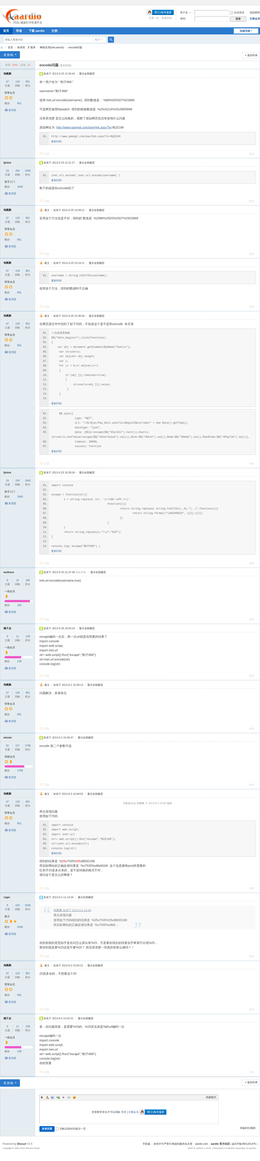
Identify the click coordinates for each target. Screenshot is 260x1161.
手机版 (146, 1143)
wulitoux (8, 572)
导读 (19, 31)
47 (7, 81)
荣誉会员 (10, 92)
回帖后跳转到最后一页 (71, 1128)
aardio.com (201, 1143)
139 (28, 636)
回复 (46, 153)
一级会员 (10, 591)
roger (6, 897)
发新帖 (8, 55)
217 (17, 745)
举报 (251, 153)
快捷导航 (245, 31)
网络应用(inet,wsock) (52, 47)
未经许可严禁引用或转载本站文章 (172, 1143)
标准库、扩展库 (26, 47)
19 (7, 170)
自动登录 (237, 12)
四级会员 (10, 756)
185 (28, 580)
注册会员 (255, 18)
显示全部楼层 (87, 73)
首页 (10, 47)
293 (17, 170)
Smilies (74, 1097)
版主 (7, 916)
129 (17, 81)
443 (17, 905)
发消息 (12, 110)
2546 (28, 905)
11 (17, 636)
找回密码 (255, 12)
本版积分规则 (247, 1128)
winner (7, 737)
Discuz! (21, 1143)
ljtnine (7, 162)
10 (17, 580)
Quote (63, 1097)
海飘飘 (7, 73)
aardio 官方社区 (1, 47)
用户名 (184, 12)
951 (28, 81)
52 (7, 745)
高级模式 (211, 1097)
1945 (28, 170)
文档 (54, 31)
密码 (182, 18)
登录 (123, 1112)
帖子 (97, 39)
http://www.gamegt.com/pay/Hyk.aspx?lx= (84, 127)
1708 (28, 745)
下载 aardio (37, 31)
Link (58, 1097)
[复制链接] (65, 65)
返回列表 (252, 55)
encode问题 (75, 47)
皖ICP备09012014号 (244, 1143)
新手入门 (10, 181)
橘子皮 (7, 628)
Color (47, 1097)
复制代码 (56, 141)
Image (52, 1097)
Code (69, 1097)
